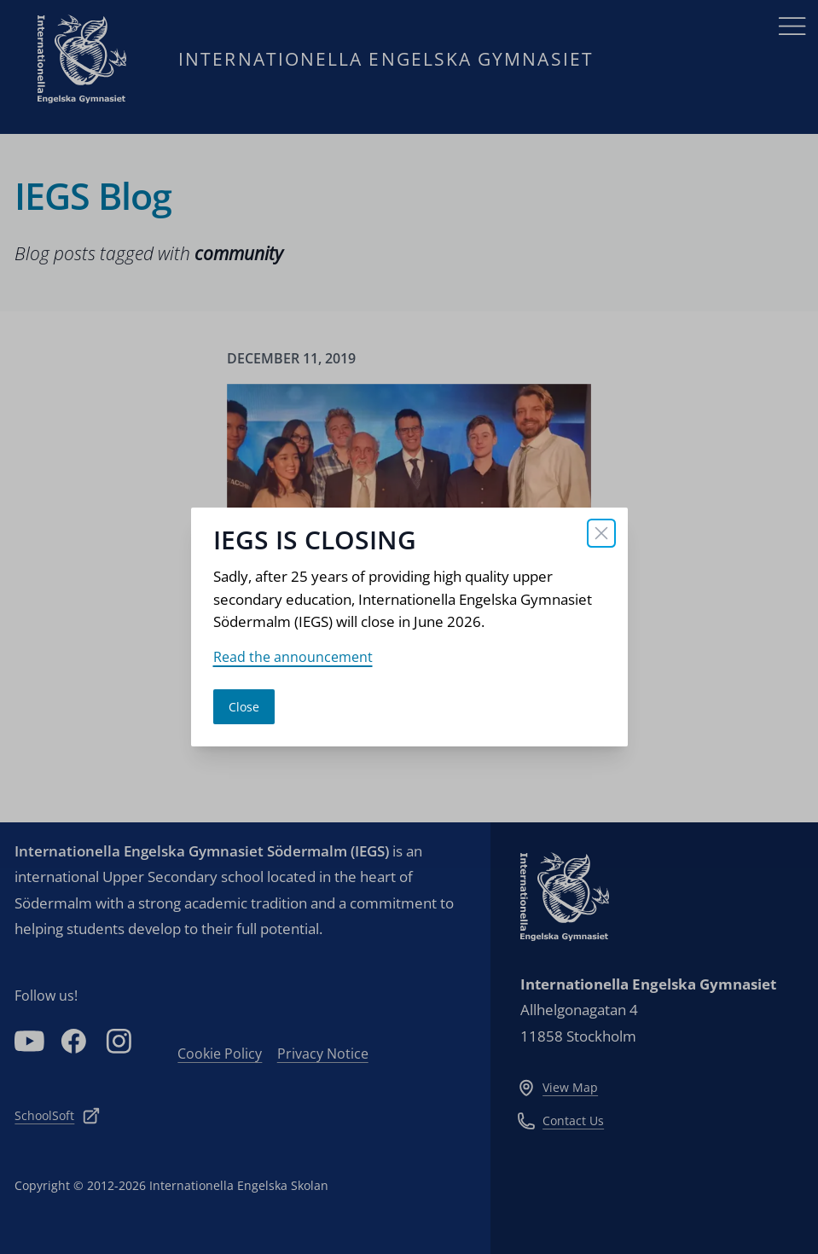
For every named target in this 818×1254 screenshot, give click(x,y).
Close (244, 707)
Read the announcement (293, 656)
